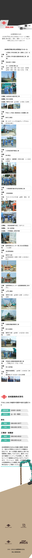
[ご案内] (28, 25)
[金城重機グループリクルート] (8, 537)
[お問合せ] (23, 28)
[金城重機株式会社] (4, 23)
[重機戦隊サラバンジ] (23, 537)
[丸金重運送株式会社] (23, 520)
